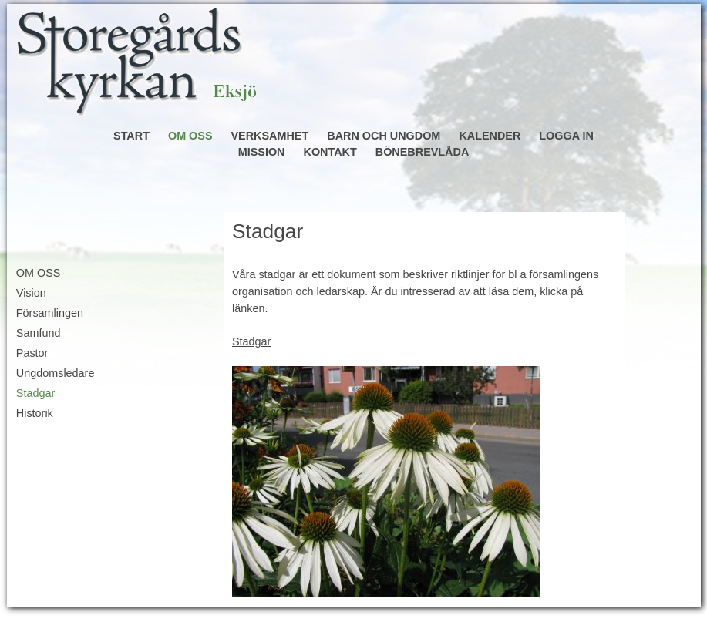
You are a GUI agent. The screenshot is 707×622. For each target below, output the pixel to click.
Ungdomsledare (55, 373)
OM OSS (190, 135)
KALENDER (489, 135)
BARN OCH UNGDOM (383, 135)
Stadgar (35, 393)
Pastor (32, 353)
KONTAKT (329, 152)
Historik (34, 413)
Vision (31, 293)
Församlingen (49, 313)
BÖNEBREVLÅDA (422, 152)
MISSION (261, 152)
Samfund (38, 333)
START (131, 135)
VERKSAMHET (270, 135)
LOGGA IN (566, 135)
